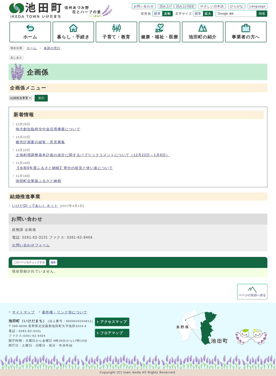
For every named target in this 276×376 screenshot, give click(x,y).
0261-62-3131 (30, 331)
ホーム (32, 48)
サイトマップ (23, 312)
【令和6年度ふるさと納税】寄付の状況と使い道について (64, 168)
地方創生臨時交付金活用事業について (48, 129)
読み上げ (166, 6)
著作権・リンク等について (64, 312)
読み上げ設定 (185, 6)
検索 (262, 13)
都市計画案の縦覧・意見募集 (40, 142)
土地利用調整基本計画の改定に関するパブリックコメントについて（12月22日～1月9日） (93, 155)
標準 (157, 13)
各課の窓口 (52, 48)
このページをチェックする (29, 262)
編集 (53, 262)
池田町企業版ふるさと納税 (38, 181)
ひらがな (236, 6)
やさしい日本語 (212, 6)
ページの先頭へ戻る (252, 295)
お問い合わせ (144, 6)
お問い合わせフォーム (31, 245)
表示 (41, 98)
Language (257, 6)
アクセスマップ (113, 322)
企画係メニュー (28, 88)
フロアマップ (111, 333)
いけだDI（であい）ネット (35, 206)
